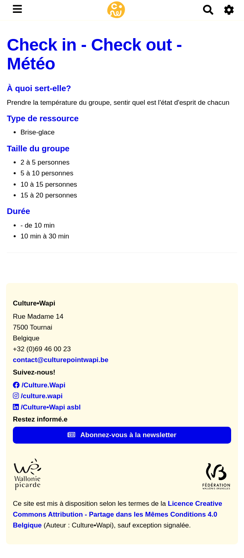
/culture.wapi (38, 396)
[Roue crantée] (229, 10)
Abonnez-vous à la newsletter (122, 435)
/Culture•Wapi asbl (47, 407)
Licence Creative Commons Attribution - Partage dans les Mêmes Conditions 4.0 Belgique (117, 514)
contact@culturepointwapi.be (61, 360)
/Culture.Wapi (39, 385)
